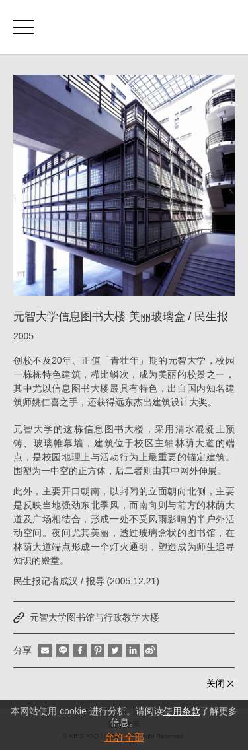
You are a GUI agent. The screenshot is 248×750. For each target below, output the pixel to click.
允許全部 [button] (124, 737)
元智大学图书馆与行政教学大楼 (94, 617)
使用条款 (181, 711)
